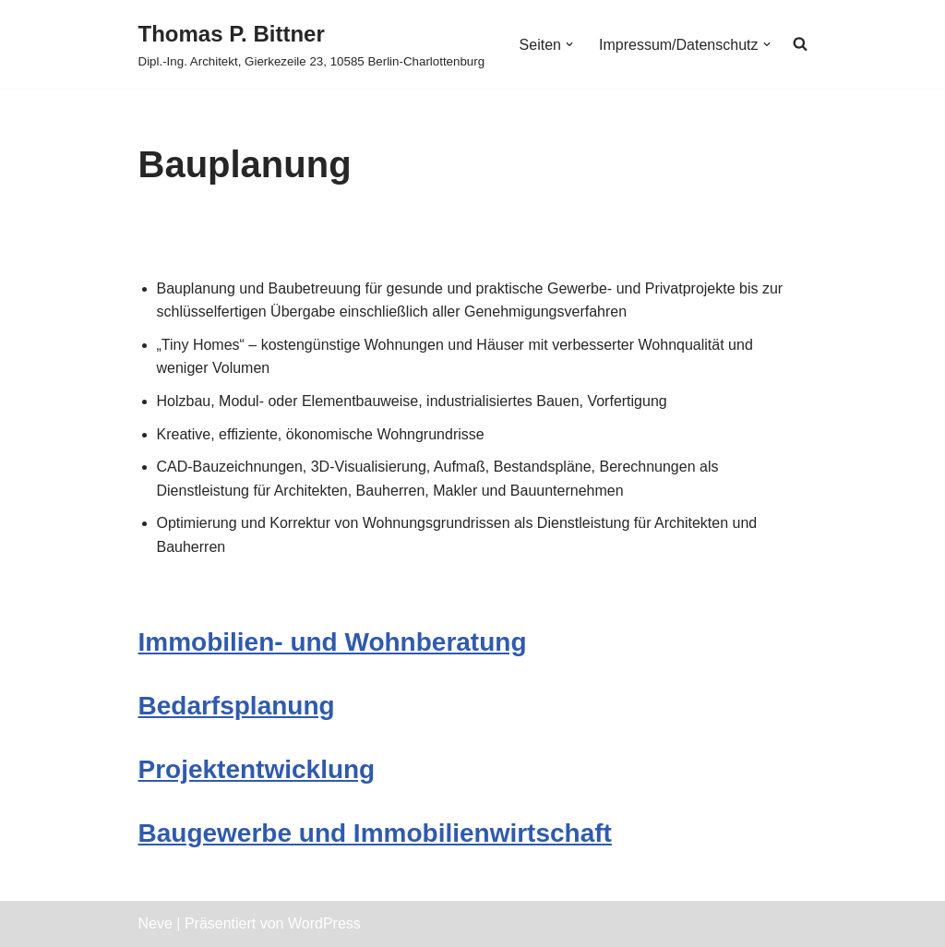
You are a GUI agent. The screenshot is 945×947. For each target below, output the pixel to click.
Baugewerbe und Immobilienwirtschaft (375, 833)
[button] (569, 44)
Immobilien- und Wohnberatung (332, 642)
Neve (155, 923)
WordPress (324, 923)
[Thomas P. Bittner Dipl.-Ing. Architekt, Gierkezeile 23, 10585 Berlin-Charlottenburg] (311, 44)
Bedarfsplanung (236, 705)
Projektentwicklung (257, 769)
